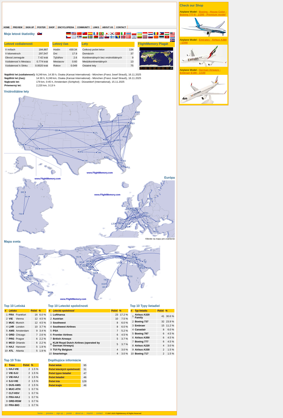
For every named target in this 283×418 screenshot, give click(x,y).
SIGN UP (30, 27)
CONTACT (121, 27)
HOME (7, 27)
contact (99, 413)
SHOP (52, 27)
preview (49, 413)
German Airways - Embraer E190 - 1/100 (200, 71)
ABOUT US (107, 27)
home (40, 413)
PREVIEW (17, 27)
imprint (90, 413)
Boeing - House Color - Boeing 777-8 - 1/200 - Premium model (203, 13)
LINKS (96, 27)
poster (69, 413)
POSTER (41, 27)
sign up (59, 413)
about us (79, 413)
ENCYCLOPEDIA (66, 27)
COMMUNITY (83, 27)
